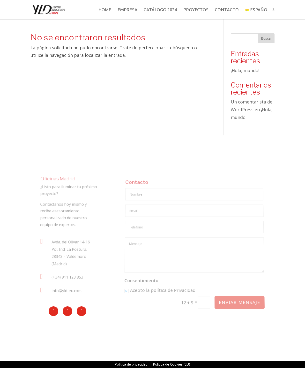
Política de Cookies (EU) (171, 365)
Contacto (227, 10)
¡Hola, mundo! (245, 70)
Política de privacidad (131, 365)
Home (104, 10)
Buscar (266, 38)
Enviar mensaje (239, 302)
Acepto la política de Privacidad (160, 291)
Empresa (127, 10)
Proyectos (195, 10)
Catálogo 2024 (160, 10)
